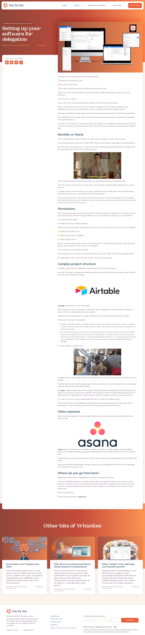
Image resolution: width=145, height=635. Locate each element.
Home (64, 5)
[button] (79, 5)
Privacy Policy (12, 630)
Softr (63, 390)
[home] (13, 5)
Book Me (54, 625)
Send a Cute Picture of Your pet (64, 628)
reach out (82, 497)
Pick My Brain (56, 622)
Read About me (57, 619)
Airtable (61, 306)
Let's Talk (135, 5)
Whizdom (117, 5)
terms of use (28, 630)
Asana (60, 449)
